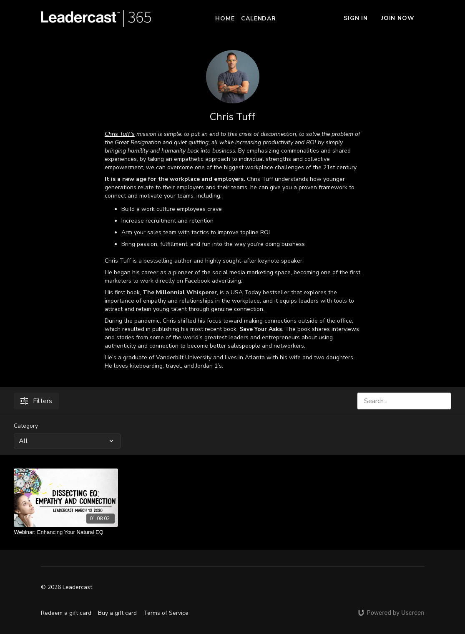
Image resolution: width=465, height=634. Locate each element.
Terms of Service (166, 613)
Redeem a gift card (66, 613)
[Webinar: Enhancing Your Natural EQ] (66, 532)
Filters (36, 401)
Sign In (356, 18)
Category (26, 426)
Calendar (258, 19)
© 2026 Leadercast (66, 587)
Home (224, 19)
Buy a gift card (117, 613)
